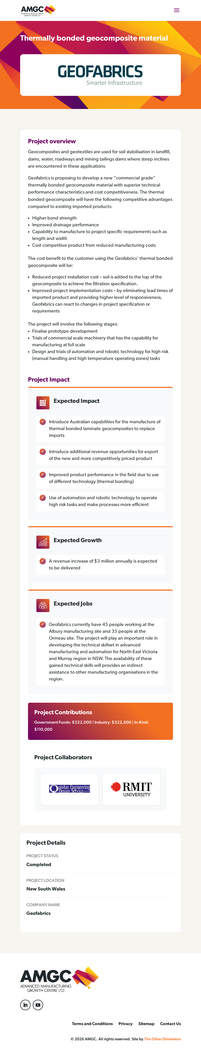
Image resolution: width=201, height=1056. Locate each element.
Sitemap (146, 1024)
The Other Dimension (162, 1039)
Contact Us (170, 1024)
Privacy (126, 1024)
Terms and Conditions (92, 1024)
